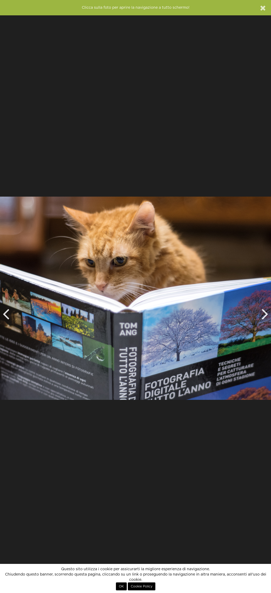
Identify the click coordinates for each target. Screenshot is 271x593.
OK (121, 586)
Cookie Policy (141, 586)
